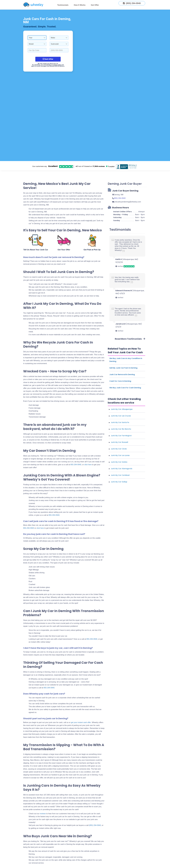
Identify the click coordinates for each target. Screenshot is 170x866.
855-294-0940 (75, 465)
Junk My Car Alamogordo (121, 468)
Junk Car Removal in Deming (122, 374)
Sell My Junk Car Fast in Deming (123, 368)
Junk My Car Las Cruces (121, 416)
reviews (43, 814)
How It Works (79, 5)
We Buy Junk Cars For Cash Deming (125, 387)
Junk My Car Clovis (119, 449)
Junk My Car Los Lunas (120, 455)
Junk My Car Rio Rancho (121, 429)
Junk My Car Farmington (121, 435)
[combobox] (37, 37)
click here (40, 528)
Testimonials (62, 5)
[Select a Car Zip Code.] (37, 50)
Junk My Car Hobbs (119, 462)
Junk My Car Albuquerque (121, 409)
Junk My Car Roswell (119, 442)
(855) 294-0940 (95, 825)
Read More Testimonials (130, 338)
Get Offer (95, 5)
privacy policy (57, 64)
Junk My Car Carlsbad (120, 475)
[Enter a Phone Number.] (59, 50)
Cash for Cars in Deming (120, 381)
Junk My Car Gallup (119, 482)
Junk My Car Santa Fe (120, 422)
